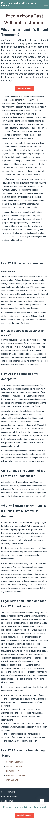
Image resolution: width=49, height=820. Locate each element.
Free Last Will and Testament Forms (19, 4)
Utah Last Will (12, 780)
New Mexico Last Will (15, 775)
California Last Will (14, 762)
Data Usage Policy (9, 796)
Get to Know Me (8, 792)
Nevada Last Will (13, 771)
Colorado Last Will (14, 766)
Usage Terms (7, 801)
